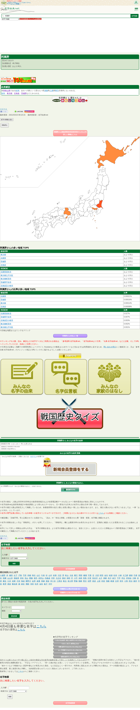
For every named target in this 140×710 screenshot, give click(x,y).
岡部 (80, 575)
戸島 (20, 575)
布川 (109, 578)
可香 (89, 575)
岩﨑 (14, 581)
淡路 (46, 91)
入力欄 (4, 555)
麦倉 (9, 584)
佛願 (27, 584)
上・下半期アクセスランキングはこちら (70, 650)
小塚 (120, 575)
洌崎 (105, 578)
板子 (46, 584)
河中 (50, 584)
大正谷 (58, 578)
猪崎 (80, 581)
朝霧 (4, 578)
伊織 (29, 575)
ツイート (3, 109)
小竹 (75, 578)
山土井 (10, 578)
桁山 (67, 575)
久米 (9, 581)
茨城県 (24, 93)
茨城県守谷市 (6, 282)
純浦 (110, 575)
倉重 (38, 581)
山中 (50, 575)
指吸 (108, 581)
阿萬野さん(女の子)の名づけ (70, 592)
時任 (34, 575)
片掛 (18, 581)
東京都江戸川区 (7, 275)
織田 (11, 575)
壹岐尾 (16, 578)
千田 (24, 575)
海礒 (23, 581)
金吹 (41, 584)
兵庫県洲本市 (6, 272)
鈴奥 (55, 575)
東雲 (4, 584)
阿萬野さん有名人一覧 (70, 336)
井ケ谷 (53, 581)
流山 (26, 578)
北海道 (16, 93)
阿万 (57, 91)
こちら (101, 513)
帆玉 (65, 581)
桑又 (76, 575)
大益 (71, 575)
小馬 (126, 581)
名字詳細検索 (70, 569)
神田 (68, 578)
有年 (121, 581)
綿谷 (23, 584)
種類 (3, 611)
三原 (51, 91)
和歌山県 (6, 91)
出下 (15, 575)
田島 (85, 578)
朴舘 (103, 581)
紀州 (17, 91)
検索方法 (5, 558)
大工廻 (125, 575)
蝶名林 (14, 584)
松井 (36, 584)
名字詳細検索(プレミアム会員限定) (30, 19)
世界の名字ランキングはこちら (70, 657)
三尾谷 (59, 581)
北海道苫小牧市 (7, 286)
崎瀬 (112, 581)
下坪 (118, 578)
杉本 (115, 575)
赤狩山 (41, 578)
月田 (53, 578)
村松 (22, 578)
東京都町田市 (6, 279)
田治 (130, 581)
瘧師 (131, 575)
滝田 (32, 584)
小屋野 (2, 575)
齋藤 (31, 578)
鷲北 (85, 581)
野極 (75, 581)
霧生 (4, 581)
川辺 (59, 575)
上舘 (98, 581)
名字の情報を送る (7, 119)
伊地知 (128, 578)
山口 (38, 575)
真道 (94, 581)
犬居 (97, 575)
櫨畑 (85, 575)
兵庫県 (3, 258)
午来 (43, 575)
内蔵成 (47, 578)
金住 (106, 575)
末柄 (80, 578)
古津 (117, 581)
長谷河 (95, 578)
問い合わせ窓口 (110, 347)
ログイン (33, 456)
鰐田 (101, 575)
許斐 (89, 578)
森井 (135, 581)
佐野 (89, 581)
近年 (3, 93)
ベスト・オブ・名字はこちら (70, 643)
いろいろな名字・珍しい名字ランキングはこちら (70, 640)
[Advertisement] (67, 36)
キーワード (6, 607)
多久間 (70, 581)
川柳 (134, 578)
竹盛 (135, 575)
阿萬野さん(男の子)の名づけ (70, 589)
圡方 (100, 578)
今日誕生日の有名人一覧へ (70, 653)
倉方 (114, 578)
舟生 (123, 578)
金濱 (34, 581)
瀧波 (47, 581)
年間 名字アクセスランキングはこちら (70, 647)
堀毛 (35, 578)
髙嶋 (43, 581)
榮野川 (28, 581)
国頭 (64, 578)
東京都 (9, 93)
